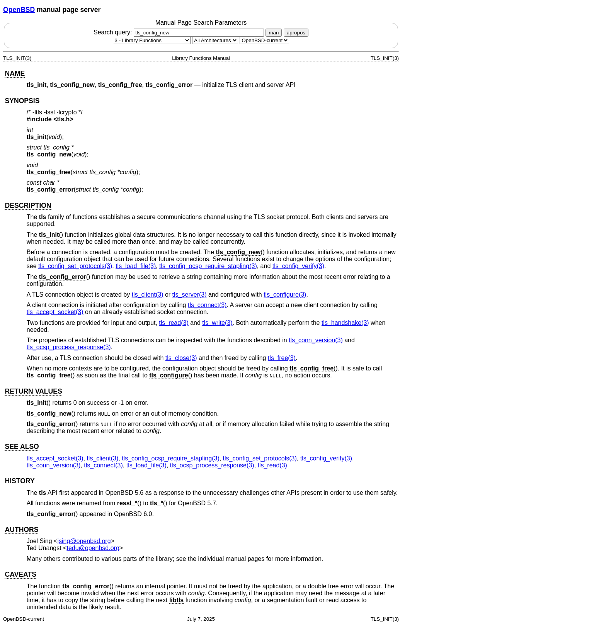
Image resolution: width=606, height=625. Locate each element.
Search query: (180, 32)
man (274, 33)
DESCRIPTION (28, 205)
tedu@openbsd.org (92, 548)
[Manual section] (152, 40)
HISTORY (19, 481)
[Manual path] (264, 40)
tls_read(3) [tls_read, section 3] (173, 322)
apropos (296, 33)
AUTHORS (21, 529)
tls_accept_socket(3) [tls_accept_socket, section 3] (55, 312)
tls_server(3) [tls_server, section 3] (189, 294)
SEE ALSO (22, 446)
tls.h (63, 119)
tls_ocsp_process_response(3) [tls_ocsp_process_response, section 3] (69, 347)
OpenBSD (19, 10)
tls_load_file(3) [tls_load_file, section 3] (136, 266)
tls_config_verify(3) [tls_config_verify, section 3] (298, 266)
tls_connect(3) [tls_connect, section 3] (207, 305)
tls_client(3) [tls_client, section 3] (147, 294)
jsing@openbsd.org (84, 541)
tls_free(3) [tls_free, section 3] (282, 358)
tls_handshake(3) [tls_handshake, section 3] (345, 322)
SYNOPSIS (22, 101)
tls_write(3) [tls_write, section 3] (217, 322)
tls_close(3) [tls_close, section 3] (181, 358)
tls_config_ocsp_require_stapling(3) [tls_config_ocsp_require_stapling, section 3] (208, 266)
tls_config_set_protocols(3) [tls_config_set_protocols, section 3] (75, 266)
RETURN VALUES (33, 391)
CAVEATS (20, 574)
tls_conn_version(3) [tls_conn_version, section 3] (316, 340)
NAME (15, 73)
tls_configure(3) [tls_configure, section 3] (285, 294)
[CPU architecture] (215, 40)
